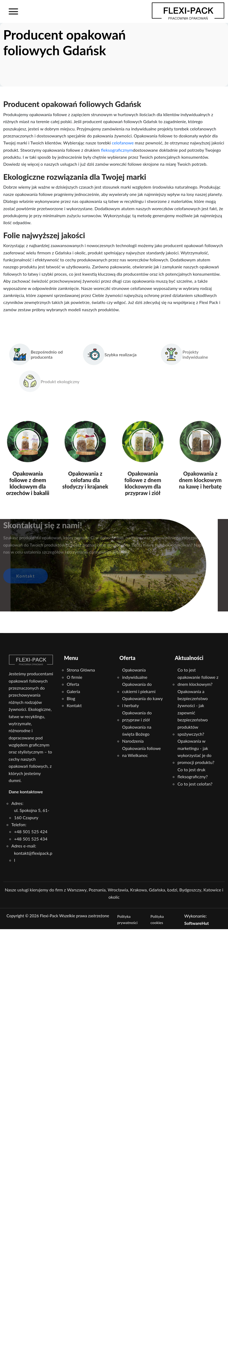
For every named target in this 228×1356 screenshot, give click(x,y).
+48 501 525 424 (31, 831)
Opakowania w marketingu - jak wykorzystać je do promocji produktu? (195, 751)
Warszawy (76, 889)
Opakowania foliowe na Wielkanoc (141, 752)
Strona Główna (81, 669)
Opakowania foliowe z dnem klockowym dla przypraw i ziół (142, 483)
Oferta (73, 684)
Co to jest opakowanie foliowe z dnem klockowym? (198, 677)
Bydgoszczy (190, 889)
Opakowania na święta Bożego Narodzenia (136, 734)
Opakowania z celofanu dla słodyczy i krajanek (85, 480)
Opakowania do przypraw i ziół (137, 716)
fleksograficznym (117, 150)
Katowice (212, 889)
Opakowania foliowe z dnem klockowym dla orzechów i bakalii (27, 483)
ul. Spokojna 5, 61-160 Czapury (31, 814)
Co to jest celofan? (194, 783)
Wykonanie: (196, 919)
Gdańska (157, 889)
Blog (71, 698)
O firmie (74, 677)
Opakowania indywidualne (134, 673)
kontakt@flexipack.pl (33, 856)
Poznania (97, 889)
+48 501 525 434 (31, 838)
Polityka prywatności (127, 919)
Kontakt (25, 567)
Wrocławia (118, 889)
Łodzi (172, 889)
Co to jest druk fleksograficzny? (192, 773)
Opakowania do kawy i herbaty (142, 702)
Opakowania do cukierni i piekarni (139, 688)
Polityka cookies (157, 919)
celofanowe (123, 142)
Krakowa (138, 889)
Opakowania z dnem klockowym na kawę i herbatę (200, 480)
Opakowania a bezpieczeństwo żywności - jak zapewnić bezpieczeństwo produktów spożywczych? (192, 712)
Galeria (73, 691)
